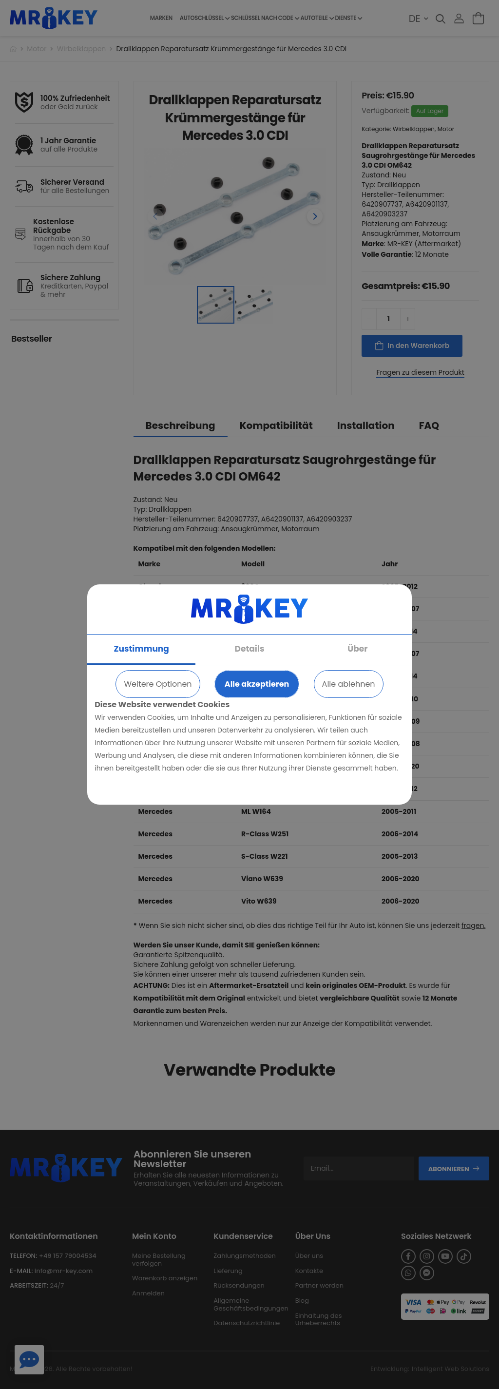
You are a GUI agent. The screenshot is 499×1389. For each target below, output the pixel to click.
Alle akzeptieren (257, 684)
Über (357, 649)
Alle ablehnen (348, 684)
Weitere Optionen (158, 684)
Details (250, 649)
